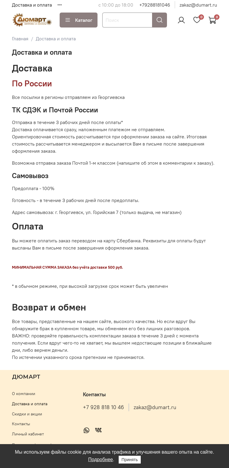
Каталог (78, 20)
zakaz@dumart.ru (198, 5)
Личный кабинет (28, 434)
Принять (130, 459)
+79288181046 (154, 5)
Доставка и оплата (32, 5)
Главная (20, 39)
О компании (23, 393)
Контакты (21, 423)
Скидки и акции (27, 414)
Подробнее (100, 459)
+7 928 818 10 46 (103, 407)
